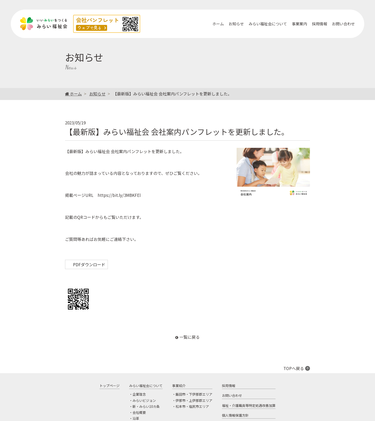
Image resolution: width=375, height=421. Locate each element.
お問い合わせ (343, 24)
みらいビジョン (144, 400)
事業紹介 (179, 385)
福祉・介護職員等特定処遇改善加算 (249, 405)
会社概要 (139, 412)
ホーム (218, 24)
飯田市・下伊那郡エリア (194, 394)
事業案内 (299, 24)
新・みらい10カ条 (146, 406)
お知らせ (236, 24)
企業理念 (139, 394)
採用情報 (319, 24)
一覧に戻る (189, 337)
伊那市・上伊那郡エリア (194, 400)
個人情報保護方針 (235, 415)
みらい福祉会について (268, 24)
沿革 (135, 418)
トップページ (109, 385)
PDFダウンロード (89, 264)
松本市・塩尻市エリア (192, 406)
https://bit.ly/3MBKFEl (119, 195)
